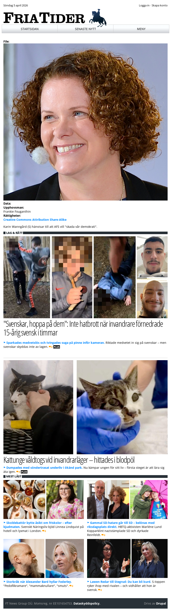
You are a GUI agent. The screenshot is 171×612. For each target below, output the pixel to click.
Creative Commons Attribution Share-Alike (34, 220)
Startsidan (30, 29)
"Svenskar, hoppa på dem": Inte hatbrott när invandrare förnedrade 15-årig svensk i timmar (83, 328)
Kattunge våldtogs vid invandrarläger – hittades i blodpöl (68, 459)
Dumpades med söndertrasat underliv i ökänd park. (44, 468)
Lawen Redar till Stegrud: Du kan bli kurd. (120, 582)
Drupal (161, 603)
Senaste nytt (85, 29)
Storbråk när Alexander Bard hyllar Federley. (39, 582)
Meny (141, 29)
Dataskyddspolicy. (86, 603)
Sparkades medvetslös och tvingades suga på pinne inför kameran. (55, 343)
